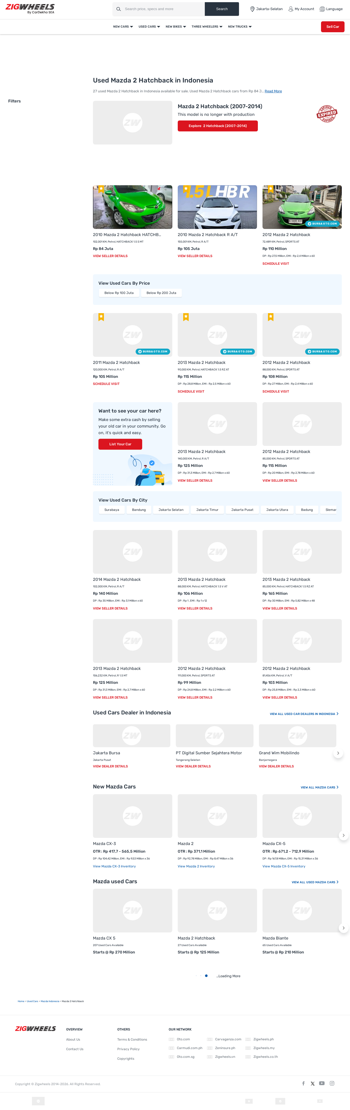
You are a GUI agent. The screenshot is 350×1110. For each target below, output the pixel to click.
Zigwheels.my (260, 1048)
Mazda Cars (327, 787)
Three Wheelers (205, 26)
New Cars (121, 26)
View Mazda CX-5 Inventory (283, 866)
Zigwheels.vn (221, 1057)
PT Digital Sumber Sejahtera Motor (209, 752)
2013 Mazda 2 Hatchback (202, 362)
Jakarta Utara (277, 510)
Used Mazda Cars (322, 882)
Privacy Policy (128, 1049)
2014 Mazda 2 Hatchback (117, 579)
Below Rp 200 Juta (161, 293)
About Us (73, 1039)
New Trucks (237, 26)
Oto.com (179, 1039)
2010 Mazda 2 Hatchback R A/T (208, 234)
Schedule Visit (275, 264)
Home (21, 1001)
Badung (307, 510)
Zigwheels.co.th (261, 1057)
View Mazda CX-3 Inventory (114, 866)
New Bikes (174, 26)
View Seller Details (110, 256)
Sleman (331, 510)
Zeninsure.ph (221, 1048)
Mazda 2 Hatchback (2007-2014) (220, 106)
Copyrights (125, 1059)
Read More (273, 91)
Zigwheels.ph (259, 1039)
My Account (301, 9)
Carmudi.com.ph (185, 1048)
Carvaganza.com (224, 1039)
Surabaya (111, 510)
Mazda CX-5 (273, 843)
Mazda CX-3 (104, 843)
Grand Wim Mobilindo (279, 752)
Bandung (139, 510)
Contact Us (74, 1049)
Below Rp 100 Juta (119, 293)
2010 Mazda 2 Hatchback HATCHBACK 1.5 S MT (127, 234)
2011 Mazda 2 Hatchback (116, 362)
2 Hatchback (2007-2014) (225, 126)
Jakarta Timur (207, 510)
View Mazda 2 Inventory (196, 866)
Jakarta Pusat (242, 510)
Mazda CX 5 (104, 938)
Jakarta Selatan (171, 510)
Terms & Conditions (132, 1039)
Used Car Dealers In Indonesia (311, 714)
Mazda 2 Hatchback (196, 938)
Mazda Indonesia (50, 1001)
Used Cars (147, 26)
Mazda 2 (186, 843)
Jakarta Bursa (106, 752)
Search (222, 9)
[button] (338, 753)
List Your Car (120, 444)
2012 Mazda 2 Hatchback (286, 234)
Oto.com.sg (181, 1057)
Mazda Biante (275, 938)
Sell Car (332, 27)
